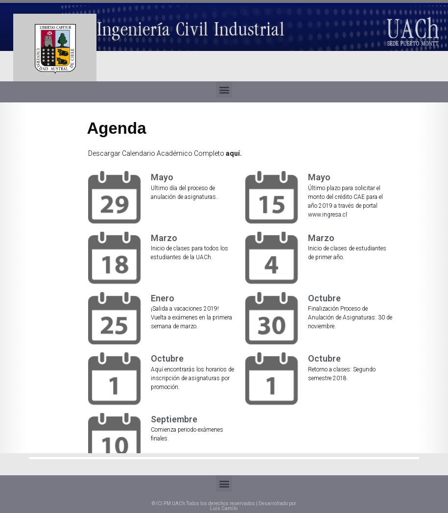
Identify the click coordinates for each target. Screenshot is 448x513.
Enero (162, 298)
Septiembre (174, 419)
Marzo (164, 238)
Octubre (324, 298)
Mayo (162, 177)
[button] (224, 89)
